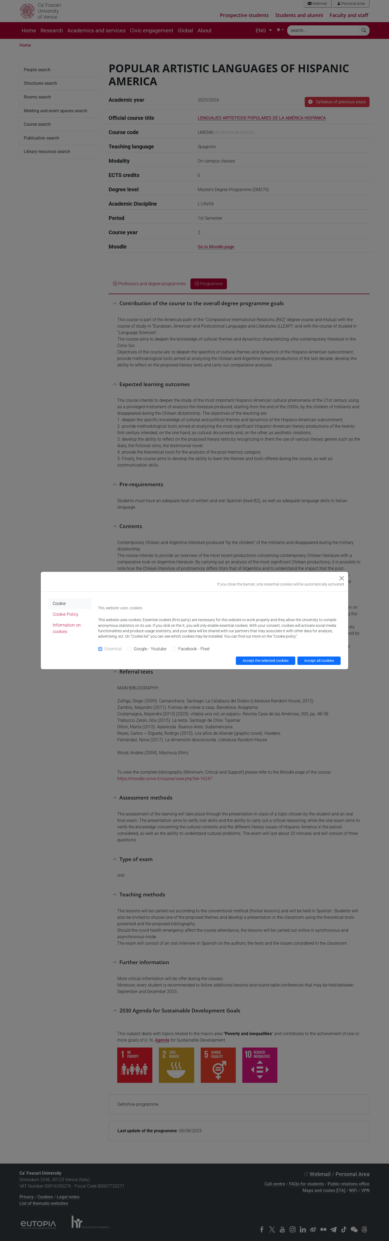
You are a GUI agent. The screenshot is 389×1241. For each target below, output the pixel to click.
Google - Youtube (150, 648)
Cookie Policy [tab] (65, 614)
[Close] (341, 578)
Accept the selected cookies (266, 660)
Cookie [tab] (59, 603)
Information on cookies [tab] (67, 628)
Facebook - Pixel (194, 648)
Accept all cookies (319, 660)
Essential (113, 648)
